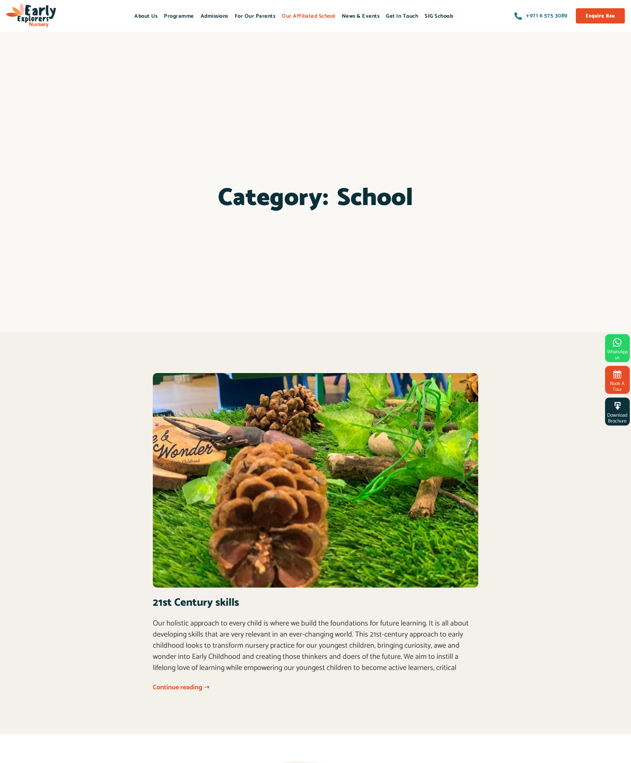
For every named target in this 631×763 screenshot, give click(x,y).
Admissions (214, 16)
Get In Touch (402, 16)
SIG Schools (439, 16)
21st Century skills (196, 602)
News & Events (361, 16)
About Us (145, 16)
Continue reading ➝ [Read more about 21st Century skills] (181, 687)
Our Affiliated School (308, 16)
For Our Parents (255, 16)
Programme (179, 16)
